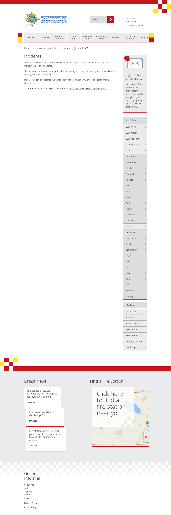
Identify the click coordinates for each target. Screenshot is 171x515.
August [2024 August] (129, 256)
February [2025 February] (130, 215)
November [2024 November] (131, 238)
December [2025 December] (131, 157)
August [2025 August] (129, 180)
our (87, 88)
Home (27, 48)
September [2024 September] (131, 250)
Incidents (67, 48)
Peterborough (132, 336)
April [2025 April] (128, 203)
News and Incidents (46, 48)
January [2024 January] (129, 296)
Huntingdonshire (134, 341)
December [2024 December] (131, 232)
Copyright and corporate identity (29, 490)
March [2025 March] (129, 209)
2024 (128, 227)
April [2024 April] (128, 279)
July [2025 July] (127, 186)
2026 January (132, 145)
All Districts (131, 312)
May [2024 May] (128, 273)
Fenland (130, 318)
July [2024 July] (127, 262)
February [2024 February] (130, 291)
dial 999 (140, 26)
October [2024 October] (130, 244)
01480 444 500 (131, 22)
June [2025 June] (128, 192)
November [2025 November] (131, 162)
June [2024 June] (128, 267)
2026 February (133, 139)
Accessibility (30, 507)
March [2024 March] (129, 285)
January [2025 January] (129, 221)
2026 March (131, 133)
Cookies (28, 499)
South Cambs (132, 324)
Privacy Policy (30, 503)
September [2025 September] (131, 174)
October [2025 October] (130, 168)
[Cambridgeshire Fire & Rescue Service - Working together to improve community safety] (45, 19)
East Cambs (131, 330)
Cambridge (131, 347)
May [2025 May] (128, 197)
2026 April (131, 127)
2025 (128, 151)
